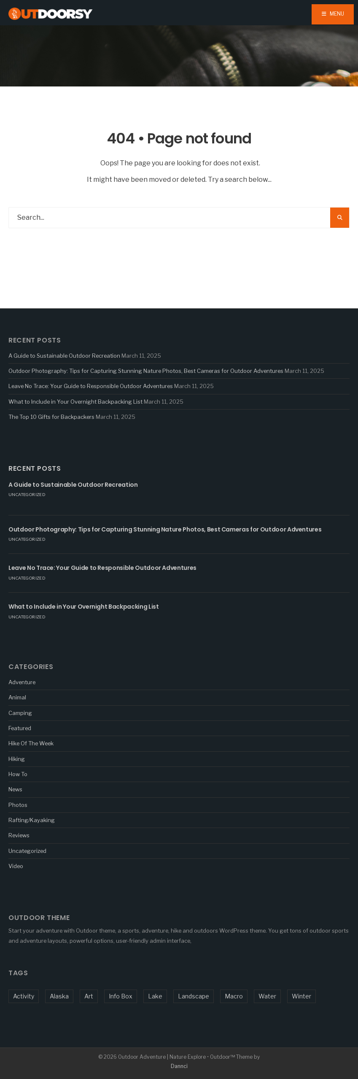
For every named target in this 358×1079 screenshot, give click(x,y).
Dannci (179, 1066)
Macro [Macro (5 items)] (234, 996)
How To (17, 774)
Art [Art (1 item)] (88, 996)
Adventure (21, 682)
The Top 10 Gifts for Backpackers (51, 416)
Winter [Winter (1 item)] (301, 996)
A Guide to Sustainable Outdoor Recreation (64, 355)
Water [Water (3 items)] (267, 996)
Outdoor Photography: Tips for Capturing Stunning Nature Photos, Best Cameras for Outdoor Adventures (145, 370)
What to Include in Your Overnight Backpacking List (75, 401)
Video (15, 866)
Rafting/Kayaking (31, 820)
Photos (17, 804)
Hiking (16, 758)
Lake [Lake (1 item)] (155, 996)
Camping (20, 712)
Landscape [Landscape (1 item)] (193, 996)
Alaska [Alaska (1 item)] (59, 996)
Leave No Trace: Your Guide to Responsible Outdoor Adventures (90, 386)
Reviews (19, 835)
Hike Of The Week (31, 743)
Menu (333, 14)
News (15, 789)
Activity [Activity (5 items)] (23, 996)
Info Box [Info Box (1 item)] (120, 996)
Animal (17, 697)
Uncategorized (26, 494)
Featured (19, 728)
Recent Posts (34, 468)
